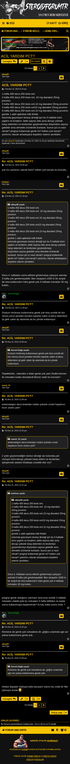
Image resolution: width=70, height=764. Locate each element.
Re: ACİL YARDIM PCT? (17, 161)
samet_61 (6, 385)
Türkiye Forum (49, 756)
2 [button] (39, 68)
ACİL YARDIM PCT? (18, 56)
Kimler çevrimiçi (10, 720)
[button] (44, 68)
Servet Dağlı (13, 294)
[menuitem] (10, 23)
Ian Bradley (52, 741)
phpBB (24, 749)
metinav (5, 182)
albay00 (5, 74)
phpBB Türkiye (34, 756)
